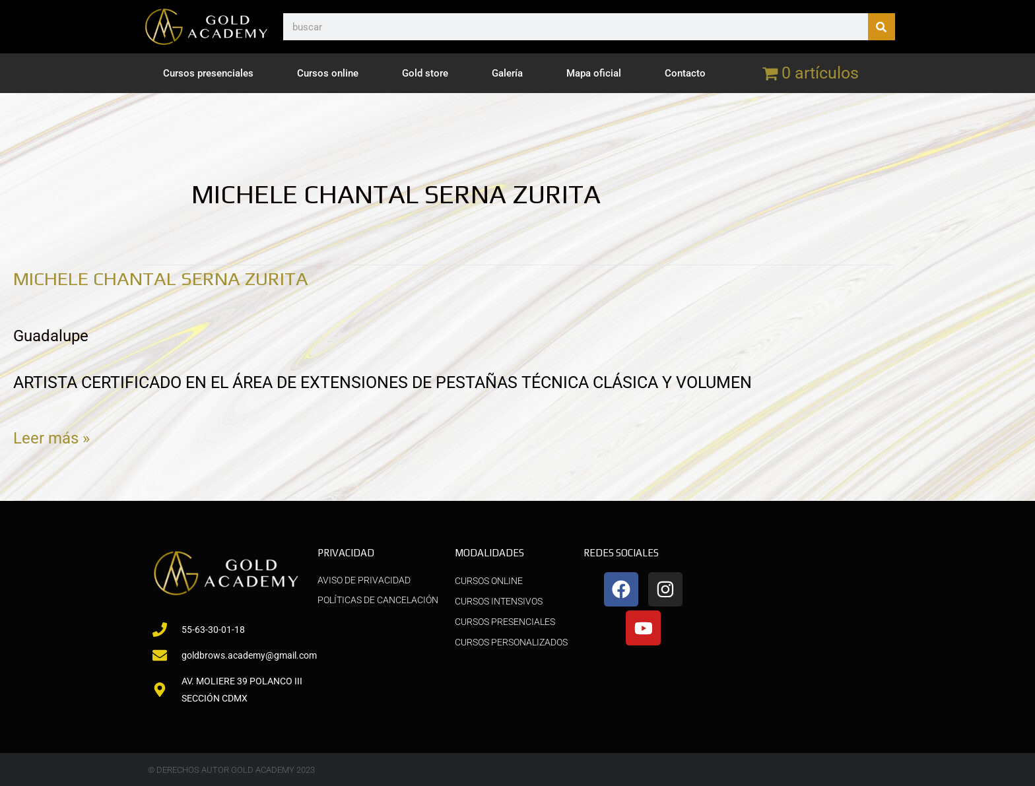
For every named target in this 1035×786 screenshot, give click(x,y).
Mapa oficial (593, 73)
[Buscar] (881, 26)
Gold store (425, 73)
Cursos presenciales (208, 73)
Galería (507, 73)
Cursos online (327, 73)
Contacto (685, 73)
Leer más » (52, 435)
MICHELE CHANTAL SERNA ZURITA (172, 278)
